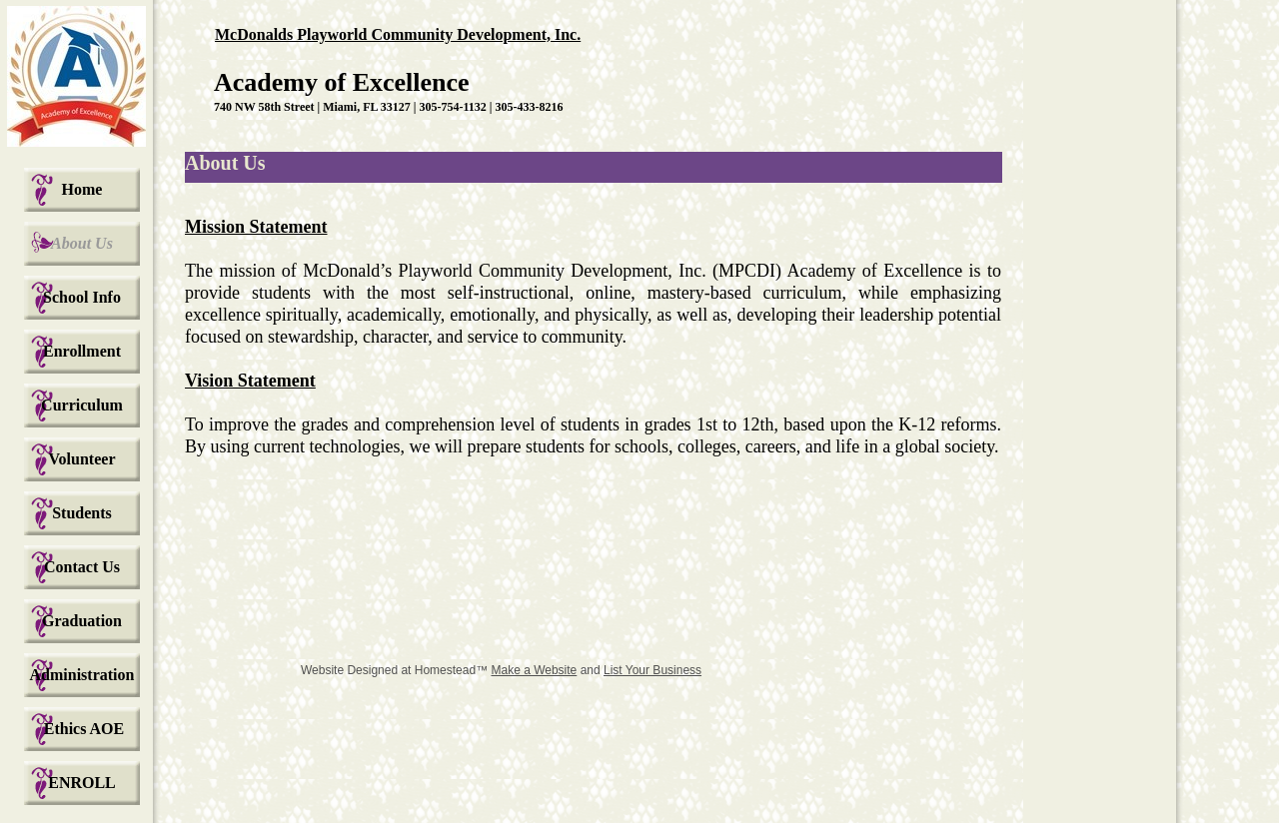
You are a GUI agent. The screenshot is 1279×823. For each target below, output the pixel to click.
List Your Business (652, 670)
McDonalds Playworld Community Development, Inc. (398, 34)
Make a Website (534, 670)
